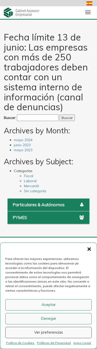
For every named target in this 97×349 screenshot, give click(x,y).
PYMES (48, 217)
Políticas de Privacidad (54, 343)
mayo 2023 (23, 150)
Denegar (48, 318)
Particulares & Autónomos (48, 204)
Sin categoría (35, 191)
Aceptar (49, 304)
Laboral (30, 181)
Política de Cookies (20, 343)
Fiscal (28, 176)
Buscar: (10, 117)
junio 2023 (22, 145)
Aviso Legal (82, 343)
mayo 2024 (23, 140)
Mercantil (31, 186)
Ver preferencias (48, 332)
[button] (89, 249)
